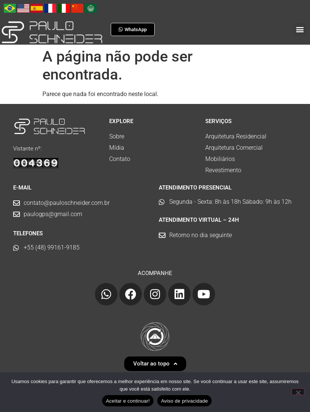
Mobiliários (220, 158)
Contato (119, 158)
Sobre (116, 136)
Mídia (116, 147)
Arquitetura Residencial (235, 136)
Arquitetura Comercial (234, 147)
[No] (298, 391)
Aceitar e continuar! (128, 401)
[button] (300, 29)
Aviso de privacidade (184, 401)
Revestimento (223, 170)
